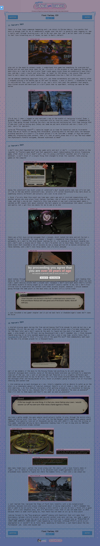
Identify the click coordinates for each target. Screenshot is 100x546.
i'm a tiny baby (54, 277)
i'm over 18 (44, 277)
